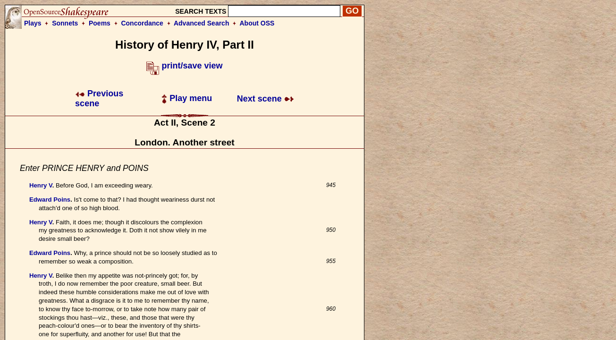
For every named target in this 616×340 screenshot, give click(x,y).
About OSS (257, 23)
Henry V (40, 185)
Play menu (186, 98)
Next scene (265, 98)
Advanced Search (201, 23)
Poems (99, 23)
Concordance (142, 23)
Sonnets (65, 23)
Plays (33, 23)
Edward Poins (49, 199)
